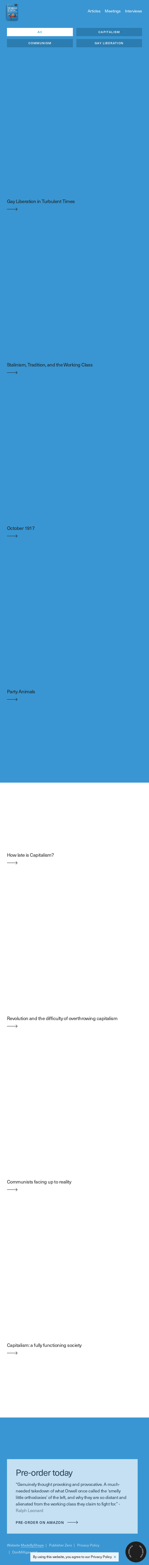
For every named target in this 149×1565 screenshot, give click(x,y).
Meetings (112, 11)
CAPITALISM (109, 32)
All (40, 32)
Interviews (133, 11)
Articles (94, 11)
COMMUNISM (39, 43)
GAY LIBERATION (109, 43)
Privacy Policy (101, 1556)
